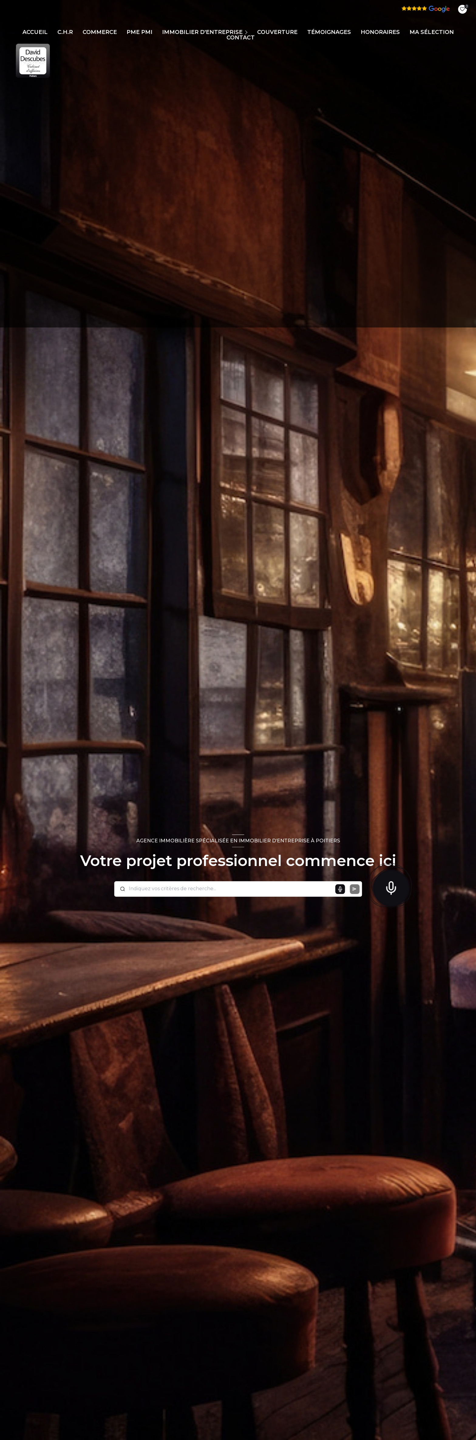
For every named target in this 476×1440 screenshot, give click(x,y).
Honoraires (380, 32)
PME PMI (139, 32)
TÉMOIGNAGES (329, 32)
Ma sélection (432, 32)
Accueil (35, 32)
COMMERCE (100, 32)
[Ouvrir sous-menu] (247, 32)
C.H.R (65, 32)
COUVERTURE (277, 32)
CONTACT (240, 37)
